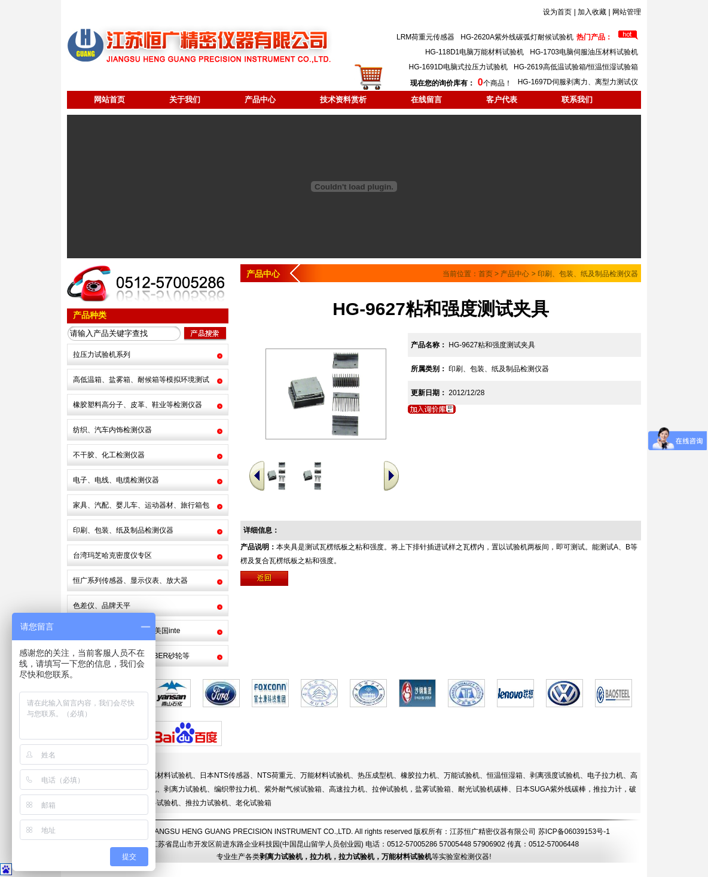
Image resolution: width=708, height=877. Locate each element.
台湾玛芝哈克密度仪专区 (112, 555)
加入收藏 (592, 12)
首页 (485, 274)
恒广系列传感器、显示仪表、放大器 (130, 580)
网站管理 (626, 12)
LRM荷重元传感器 (425, 37)
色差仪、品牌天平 (101, 605)
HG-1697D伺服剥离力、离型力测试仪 (578, 82)
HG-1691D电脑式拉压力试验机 (458, 67)
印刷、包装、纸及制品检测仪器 (123, 530)
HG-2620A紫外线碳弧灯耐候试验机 (516, 37)
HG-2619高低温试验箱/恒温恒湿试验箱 (576, 67)
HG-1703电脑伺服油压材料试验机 (584, 52)
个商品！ (460, 83)
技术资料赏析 (343, 99)
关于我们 (184, 99)
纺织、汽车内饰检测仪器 (112, 430)
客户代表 (501, 99)
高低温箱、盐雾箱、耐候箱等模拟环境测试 (141, 379)
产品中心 (260, 99)
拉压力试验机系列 (101, 354)
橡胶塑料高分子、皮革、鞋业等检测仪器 (137, 405)
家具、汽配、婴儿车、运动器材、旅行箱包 (141, 505)
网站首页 (109, 99)
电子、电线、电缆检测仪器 (116, 480)
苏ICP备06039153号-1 (574, 831)
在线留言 (426, 99)
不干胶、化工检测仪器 (109, 455)
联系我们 (577, 99)
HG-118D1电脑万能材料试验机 (474, 52)
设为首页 (557, 12)
